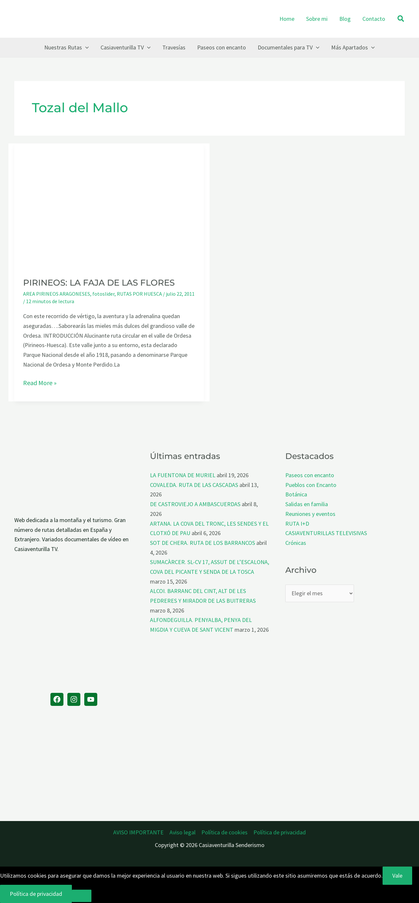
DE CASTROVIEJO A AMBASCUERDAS (195, 504)
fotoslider (103, 293)
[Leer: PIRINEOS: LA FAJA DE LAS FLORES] (109, 205)
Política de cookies (224, 832)
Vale (397, 875)
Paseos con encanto (309, 475)
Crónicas (295, 542)
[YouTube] (90, 699)
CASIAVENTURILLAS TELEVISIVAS (326, 533)
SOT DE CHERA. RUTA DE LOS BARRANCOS (202, 542)
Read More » (40, 383)
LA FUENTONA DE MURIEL (182, 475)
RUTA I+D (297, 523)
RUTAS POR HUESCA (139, 293)
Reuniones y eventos (310, 514)
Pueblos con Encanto (310, 485)
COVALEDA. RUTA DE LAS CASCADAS (194, 485)
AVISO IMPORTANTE (138, 832)
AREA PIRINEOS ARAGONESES (56, 293)
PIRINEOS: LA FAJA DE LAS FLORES (99, 282)
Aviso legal (182, 832)
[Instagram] (73, 699)
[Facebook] (56, 699)
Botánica (296, 494)
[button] (401, 19)
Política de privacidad (279, 832)
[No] (81, 896)
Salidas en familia (306, 504)
